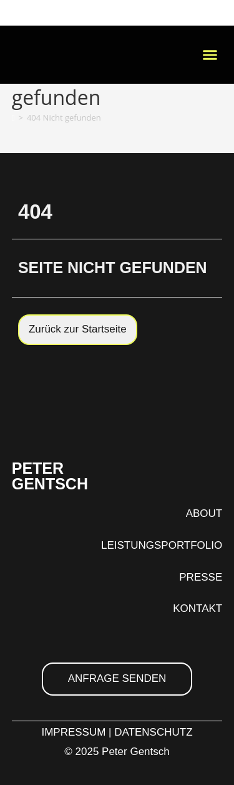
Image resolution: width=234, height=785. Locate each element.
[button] (210, 55)
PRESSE (200, 577)
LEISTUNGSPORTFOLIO (161, 545)
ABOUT (204, 513)
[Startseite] (13, 117)
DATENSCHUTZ (153, 732)
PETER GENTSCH (50, 475)
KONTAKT (197, 608)
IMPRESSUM (73, 732)
